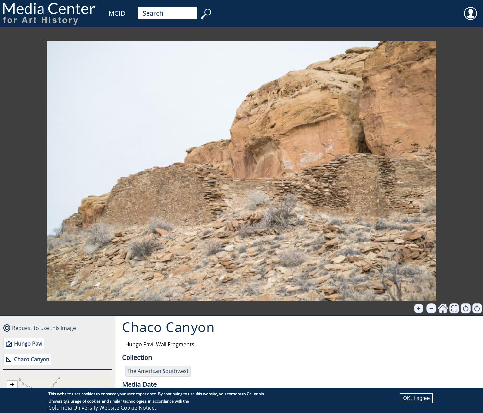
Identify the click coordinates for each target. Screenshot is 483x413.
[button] (12, 386)
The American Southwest (158, 371)
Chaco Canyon (31, 359)
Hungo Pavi (28, 343)
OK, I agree (416, 398)
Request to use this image (44, 328)
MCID (117, 13)
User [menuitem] (470, 9)
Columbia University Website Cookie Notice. (102, 407)
